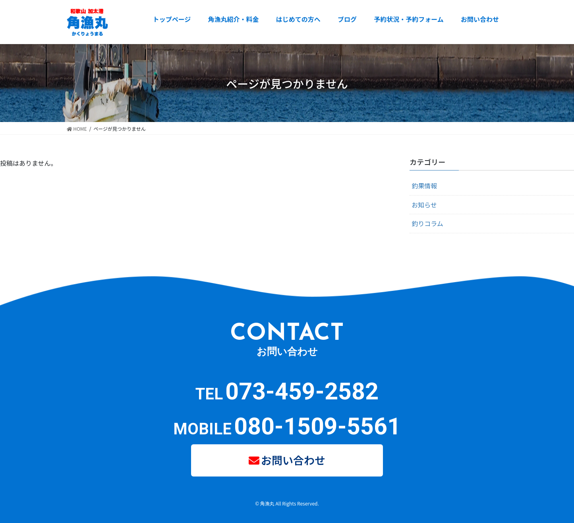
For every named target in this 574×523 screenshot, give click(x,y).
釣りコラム (427, 223)
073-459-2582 (302, 391)
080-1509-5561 (317, 426)
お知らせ (424, 204)
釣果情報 (424, 185)
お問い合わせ (293, 460)
